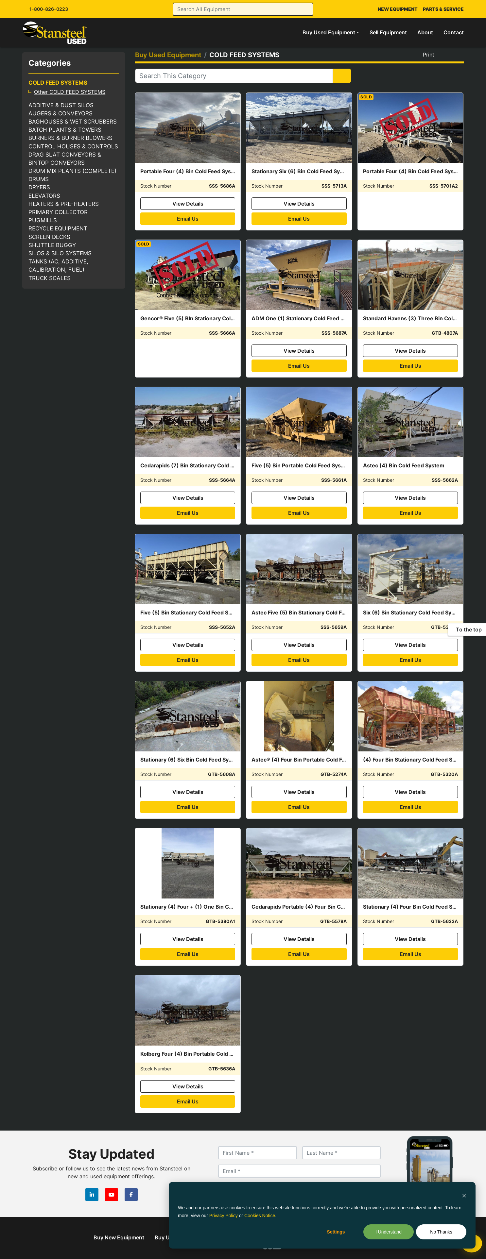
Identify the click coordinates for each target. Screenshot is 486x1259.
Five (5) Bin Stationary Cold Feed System (192, 612)
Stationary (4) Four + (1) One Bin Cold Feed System (205, 906)
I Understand (388, 1231)
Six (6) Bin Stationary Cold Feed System (413, 612)
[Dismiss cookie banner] (464, 1195)
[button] (331, 32)
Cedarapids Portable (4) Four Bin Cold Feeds (308, 906)
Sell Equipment (388, 32)
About (425, 32)
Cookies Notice (259, 1215)
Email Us (188, 218)
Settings (336, 1231)
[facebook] (131, 1194)
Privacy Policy (223, 1215)
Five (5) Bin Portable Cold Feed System (301, 465)
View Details (187, 203)
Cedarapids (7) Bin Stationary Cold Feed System (201, 465)
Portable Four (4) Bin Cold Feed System (190, 171)
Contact (453, 32)
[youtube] (111, 1194)
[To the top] (467, 629)
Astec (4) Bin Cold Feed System (403, 465)
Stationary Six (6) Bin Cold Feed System (302, 171)
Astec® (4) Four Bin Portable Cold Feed (302, 759)
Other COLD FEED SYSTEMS (69, 92)
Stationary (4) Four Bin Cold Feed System (415, 906)
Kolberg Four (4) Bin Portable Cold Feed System (201, 1053)
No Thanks (441, 1231)
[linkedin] (91, 1194)
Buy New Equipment (119, 1237)
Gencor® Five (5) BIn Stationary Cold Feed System (204, 318)
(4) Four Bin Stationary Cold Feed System (415, 759)
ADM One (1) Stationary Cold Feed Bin (300, 318)
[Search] (243, 9)
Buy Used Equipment (329, 32)
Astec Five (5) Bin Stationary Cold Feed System (312, 612)
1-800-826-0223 (48, 9)
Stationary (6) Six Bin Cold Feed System (191, 759)
